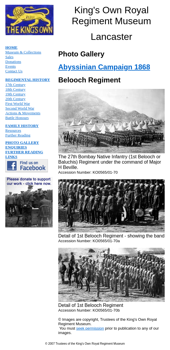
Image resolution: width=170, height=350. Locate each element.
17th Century (15, 84)
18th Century (15, 89)
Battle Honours (17, 117)
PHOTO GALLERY (22, 142)
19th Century (15, 94)
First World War (17, 103)
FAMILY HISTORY (22, 125)
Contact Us (13, 71)
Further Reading (17, 135)
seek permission (90, 328)
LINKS (11, 156)
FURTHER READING (24, 152)
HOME (11, 47)
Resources (13, 130)
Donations (13, 61)
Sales (9, 57)
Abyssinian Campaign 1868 (104, 67)
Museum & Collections (23, 52)
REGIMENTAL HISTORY (27, 79)
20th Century (15, 99)
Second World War (19, 108)
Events (10, 66)
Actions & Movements (22, 113)
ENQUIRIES (16, 147)
